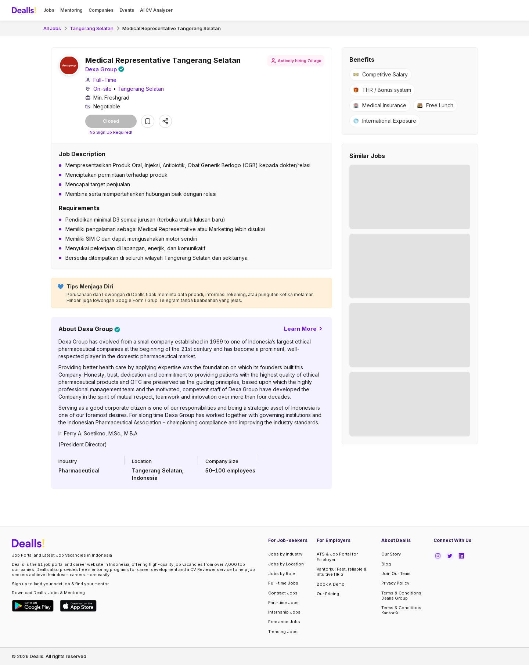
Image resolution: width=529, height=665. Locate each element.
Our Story (391, 554)
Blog (386, 564)
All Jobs (52, 28)
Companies (101, 10)
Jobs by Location (286, 564)
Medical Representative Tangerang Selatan (171, 28)
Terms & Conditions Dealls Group (401, 595)
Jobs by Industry (285, 554)
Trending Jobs (283, 631)
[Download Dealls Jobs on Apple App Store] (78, 606)
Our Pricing (328, 593)
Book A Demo (331, 584)
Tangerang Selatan (92, 28)
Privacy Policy (395, 583)
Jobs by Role (281, 573)
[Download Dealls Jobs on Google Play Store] (33, 606)
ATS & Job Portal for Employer (337, 557)
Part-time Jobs (283, 602)
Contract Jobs (283, 593)
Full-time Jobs (283, 583)
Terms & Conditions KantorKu (401, 610)
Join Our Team (395, 573)
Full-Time (104, 81)
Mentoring (71, 10)
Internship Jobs (284, 612)
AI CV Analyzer (156, 10)
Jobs (48, 10)
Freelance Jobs (284, 622)
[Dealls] (25, 10)
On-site (102, 89)
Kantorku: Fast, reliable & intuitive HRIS (342, 572)
